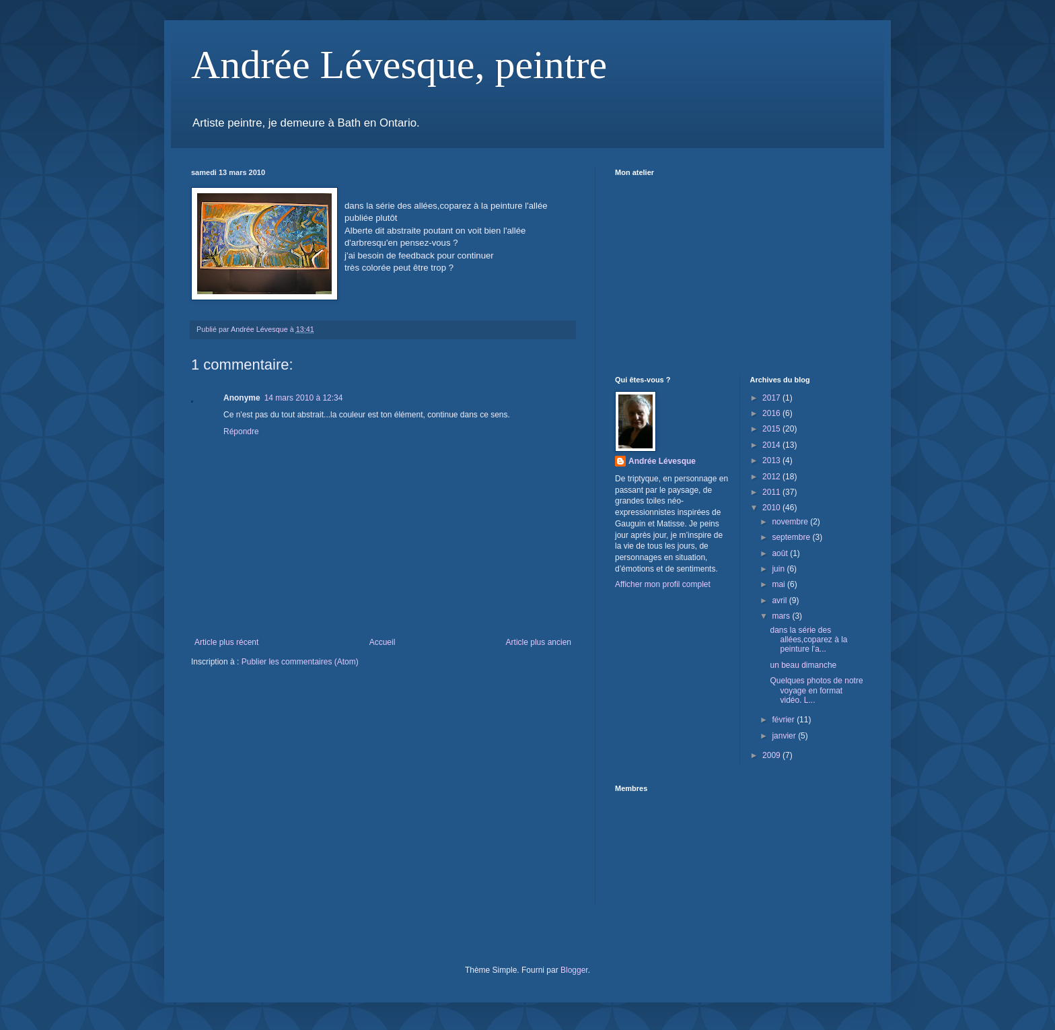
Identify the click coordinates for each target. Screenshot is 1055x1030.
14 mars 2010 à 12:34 (303, 398)
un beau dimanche (803, 665)
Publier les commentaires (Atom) (300, 661)
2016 (772, 413)
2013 (772, 460)
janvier (785, 736)
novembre (791, 521)
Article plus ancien (538, 642)
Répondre (241, 431)
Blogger (574, 970)
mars (782, 616)
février (784, 719)
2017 (772, 398)
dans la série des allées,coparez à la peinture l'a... (808, 639)
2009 (772, 755)
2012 (772, 476)
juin (779, 569)
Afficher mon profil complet (663, 584)
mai (779, 584)
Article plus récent (226, 642)
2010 (772, 507)
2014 (772, 445)
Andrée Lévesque (662, 461)
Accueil (382, 642)
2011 (772, 492)
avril (780, 600)
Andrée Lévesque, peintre (399, 64)
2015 (772, 429)
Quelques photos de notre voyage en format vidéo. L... (816, 690)
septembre (792, 537)
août (781, 553)
